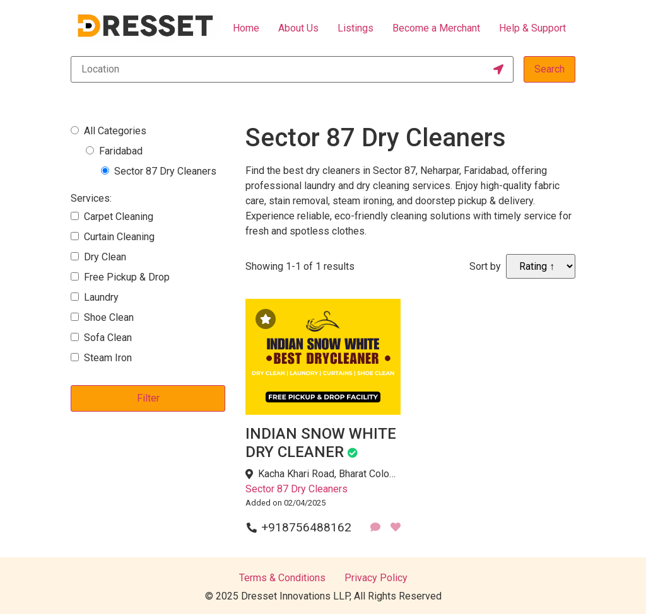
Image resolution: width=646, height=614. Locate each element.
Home (246, 28)
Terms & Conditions (282, 578)
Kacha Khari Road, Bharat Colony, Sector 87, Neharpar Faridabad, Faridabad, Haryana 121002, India (329, 474)
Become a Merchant (436, 28)
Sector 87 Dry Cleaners (296, 489)
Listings (355, 28)
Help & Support (532, 28)
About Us (298, 28)
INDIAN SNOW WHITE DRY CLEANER (320, 443)
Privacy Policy (376, 578)
